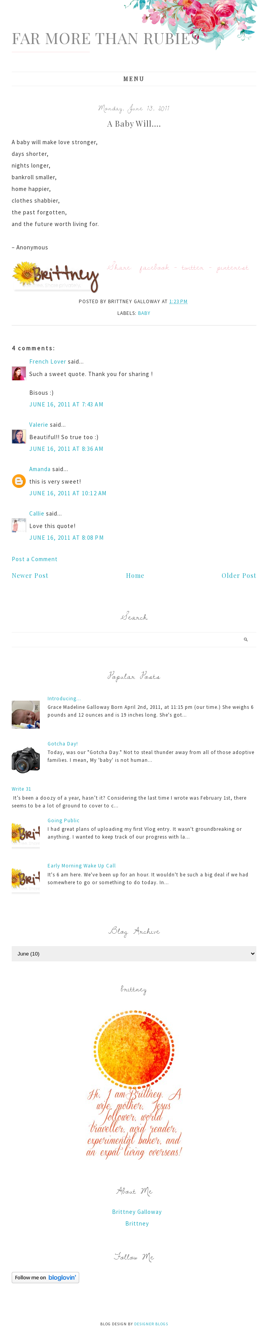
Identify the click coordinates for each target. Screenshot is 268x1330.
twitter (193, 266)
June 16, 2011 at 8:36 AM (66, 448)
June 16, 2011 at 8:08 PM (66, 537)
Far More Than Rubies (106, 37)
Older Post (239, 575)
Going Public (64, 820)
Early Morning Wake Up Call (82, 865)
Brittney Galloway (137, 1211)
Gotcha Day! (63, 743)
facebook (154, 266)
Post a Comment (35, 559)
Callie (36, 513)
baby (144, 313)
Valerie (38, 424)
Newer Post (30, 575)
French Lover (47, 361)
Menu (134, 79)
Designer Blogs (151, 1323)
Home (135, 575)
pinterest (233, 266)
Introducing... (64, 698)
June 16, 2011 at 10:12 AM (68, 493)
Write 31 (21, 789)
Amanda (40, 469)
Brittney (137, 1223)
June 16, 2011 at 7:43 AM (66, 404)
